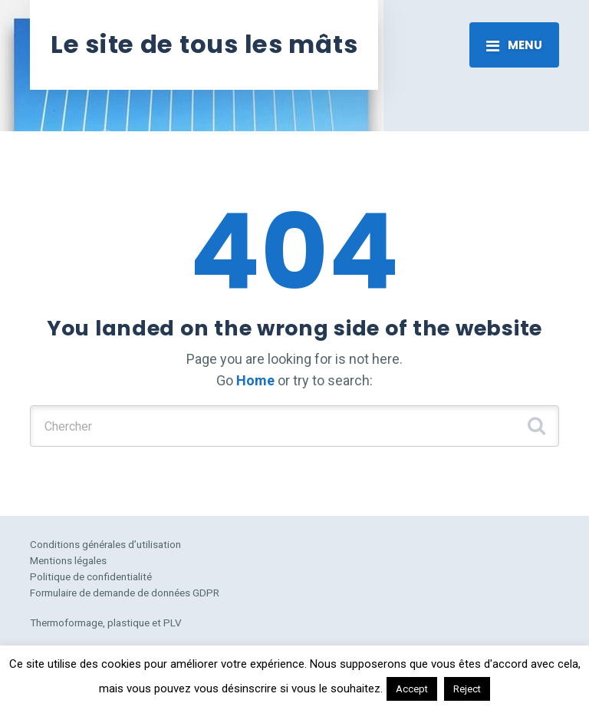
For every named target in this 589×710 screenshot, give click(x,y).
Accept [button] (412, 689)
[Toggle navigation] (514, 44)
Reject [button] (467, 689)
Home (255, 380)
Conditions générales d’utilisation (105, 544)
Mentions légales (68, 560)
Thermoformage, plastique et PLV (106, 622)
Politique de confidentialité (91, 576)
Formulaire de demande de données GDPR (124, 592)
